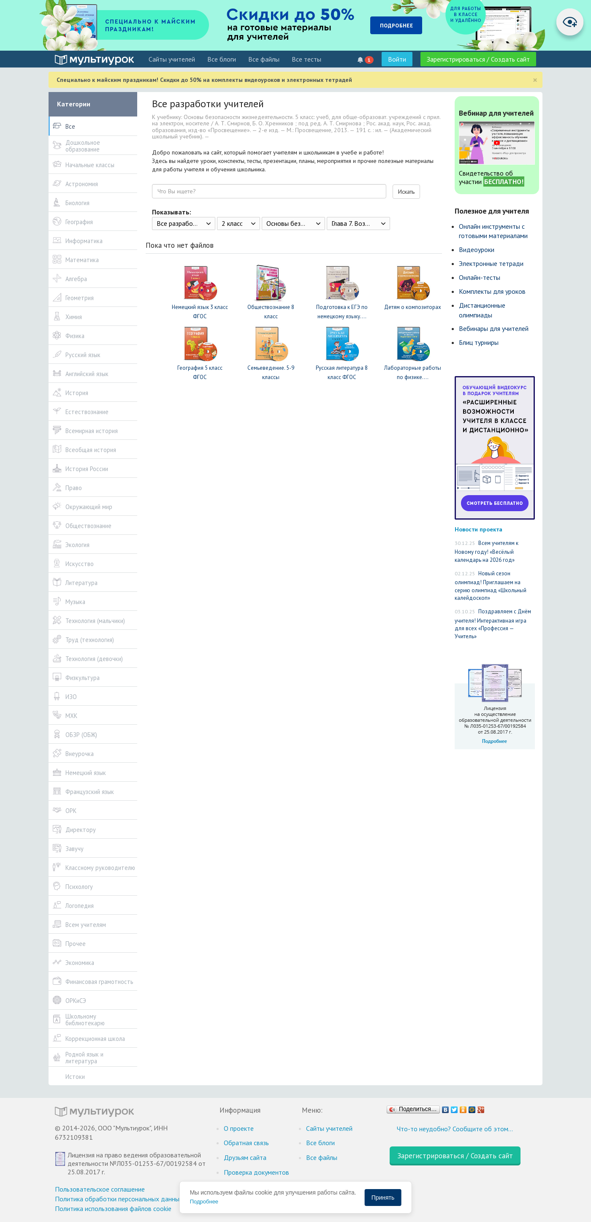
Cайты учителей (172, 59)
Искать (406, 191)
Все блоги (221, 59)
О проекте (239, 1128)
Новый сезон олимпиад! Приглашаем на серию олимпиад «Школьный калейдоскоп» (490, 586)
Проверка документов (256, 1172)
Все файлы (263, 59)
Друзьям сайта (245, 1157)
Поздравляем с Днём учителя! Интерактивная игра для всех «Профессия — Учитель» (493, 624)
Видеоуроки (476, 249)
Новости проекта (478, 529)
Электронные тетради (491, 263)
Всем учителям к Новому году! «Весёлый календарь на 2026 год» (486, 551)
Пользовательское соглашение (100, 1189)
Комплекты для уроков (492, 291)
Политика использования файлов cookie (113, 1208)
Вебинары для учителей (494, 328)
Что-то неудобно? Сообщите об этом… (455, 1128)
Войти (397, 59)
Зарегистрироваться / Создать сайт (478, 59)
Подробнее (204, 1201)
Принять (383, 1197)
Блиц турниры (479, 342)
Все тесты (306, 59)
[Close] (535, 80)
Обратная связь (246, 1142)
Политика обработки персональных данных (119, 1199)
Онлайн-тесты (479, 277)
